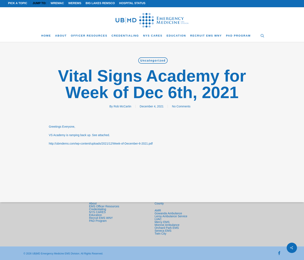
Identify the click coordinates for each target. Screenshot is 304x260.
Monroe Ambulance (167, 225)
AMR (158, 210)
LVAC (158, 219)
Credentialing (97, 209)
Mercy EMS (162, 222)
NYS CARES (97, 212)
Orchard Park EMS (167, 227)
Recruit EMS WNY (101, 218)
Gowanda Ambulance (168, 213)
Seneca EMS (163, 230)
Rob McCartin (122, 106)
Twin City (161, 233)
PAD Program (97, 220)
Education (95, 215)
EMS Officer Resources (104, 206)
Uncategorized (153, 60)
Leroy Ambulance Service (171, 216)
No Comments (181, 106)
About (93, 203)
